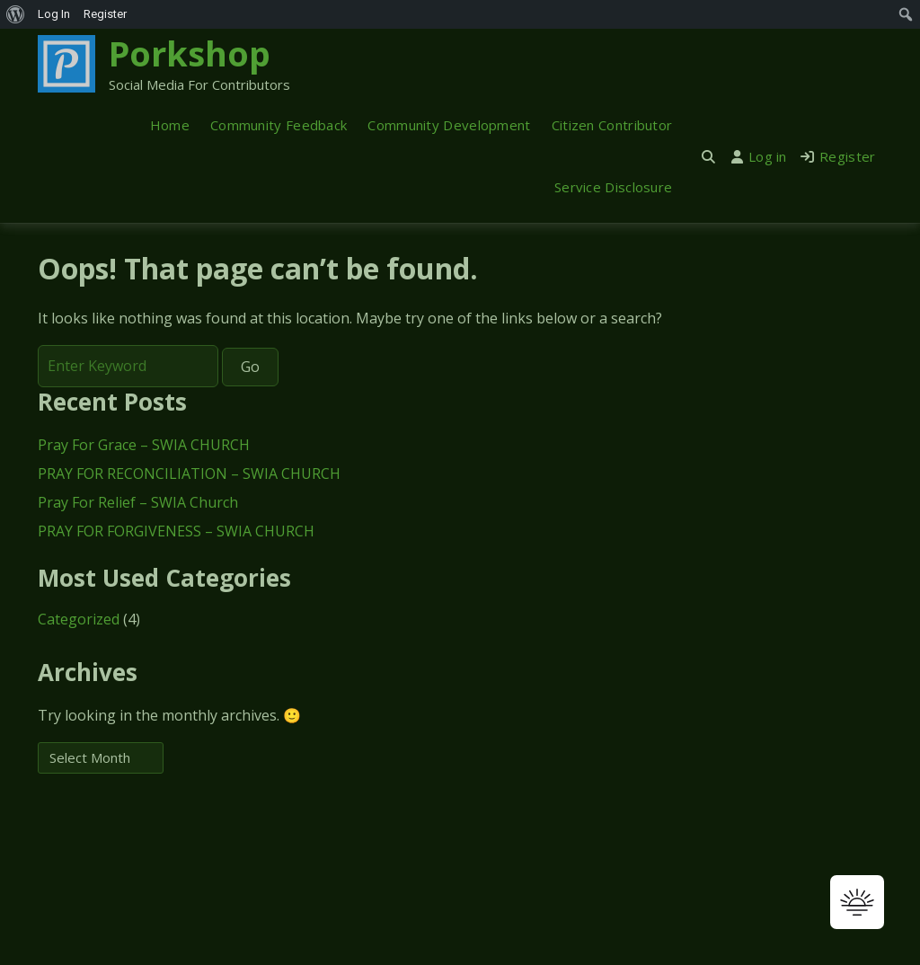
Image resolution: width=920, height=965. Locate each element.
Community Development (448, 125)
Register (838, 156)
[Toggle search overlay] (708, 156)
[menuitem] (15, 14)
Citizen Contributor (612, 125)
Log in (759, 156)
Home (170, 125)
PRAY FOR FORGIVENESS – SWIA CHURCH (176, 531)
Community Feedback (278, 125)
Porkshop (189, 53)
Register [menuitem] (105, 14)
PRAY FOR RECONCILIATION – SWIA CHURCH (189, 473)
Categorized (78, 619)
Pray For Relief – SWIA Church (138, 502)
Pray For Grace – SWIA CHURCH (144, 445)
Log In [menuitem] (54, 14)
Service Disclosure (613, 187)
